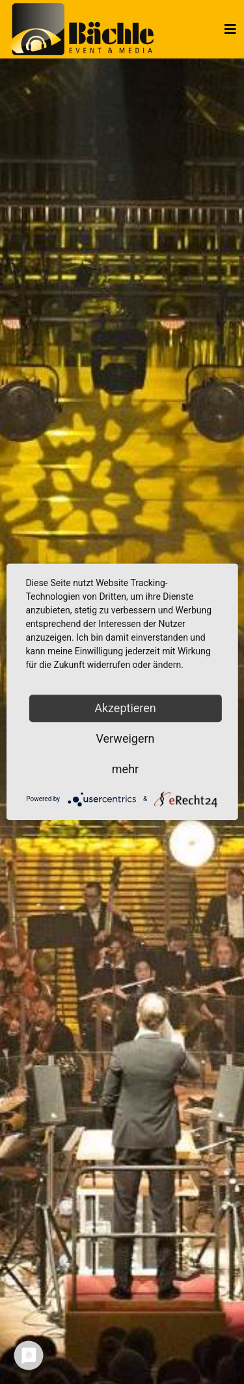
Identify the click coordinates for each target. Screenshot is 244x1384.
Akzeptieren (125, 708)
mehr (125, 769)
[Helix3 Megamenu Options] (230, 29)
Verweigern (125, 738)
